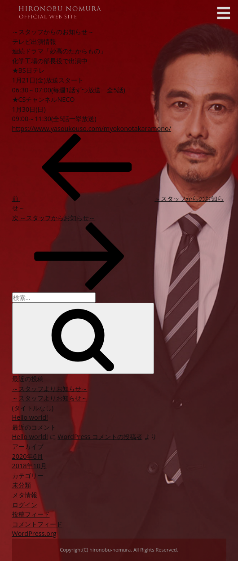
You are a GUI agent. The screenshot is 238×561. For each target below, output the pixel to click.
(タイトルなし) (33, 408)
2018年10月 (29, 465)
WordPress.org (34, 533)
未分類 (21, 485)
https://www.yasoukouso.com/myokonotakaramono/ (92, 128)
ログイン (24, 504)
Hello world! (30, 417)
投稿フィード (31, 514)
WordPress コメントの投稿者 (99, 436)
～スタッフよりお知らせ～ (50, 388)
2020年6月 (27, 456)
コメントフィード (37, 524)
